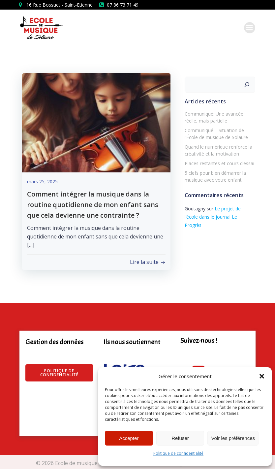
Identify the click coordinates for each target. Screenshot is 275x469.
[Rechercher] (248, 83)
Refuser (180, 438)
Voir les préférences (233, 438)
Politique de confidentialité (178, 453)
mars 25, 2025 (42, 182)
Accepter (128, 438)
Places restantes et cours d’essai (218, 162)
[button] (262, 376)
